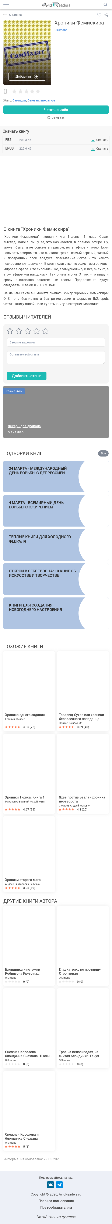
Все (103, 453)
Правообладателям (56, 1207)
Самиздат (19, 100)
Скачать (102, 140)
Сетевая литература (41, 100)
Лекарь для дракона (24, 426)
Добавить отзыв (26, 376)
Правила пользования (56, 1201)
